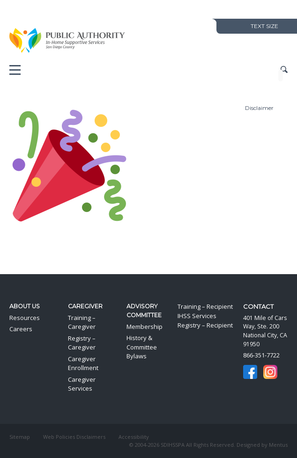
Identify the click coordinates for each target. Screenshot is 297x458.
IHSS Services (197, 316)
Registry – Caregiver (82, 343)
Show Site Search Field (284, 70)
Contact (258, 306)
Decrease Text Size (229, 25)
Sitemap (19, 436)
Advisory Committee (144, 311)
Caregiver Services (82, 384)
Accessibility (134, 436)
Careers (20, 329)
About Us (24, 306)
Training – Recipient (205, 306)
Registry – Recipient (205, 325)
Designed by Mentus (262, 444)
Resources (24, 317)
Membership (144, 326)
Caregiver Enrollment (83, 363)
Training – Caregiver (82, 322)
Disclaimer (259, 107)
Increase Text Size (238, 25)
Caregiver (85, 306)
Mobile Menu (15, 72)
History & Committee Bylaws (141, 347)
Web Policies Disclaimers (74, 436)
